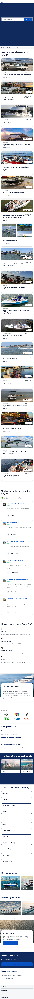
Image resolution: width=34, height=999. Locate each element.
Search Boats (17, 964)
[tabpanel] (10, 766)
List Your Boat (10, 943)
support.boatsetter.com (7, 981)
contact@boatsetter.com (7, 978)
